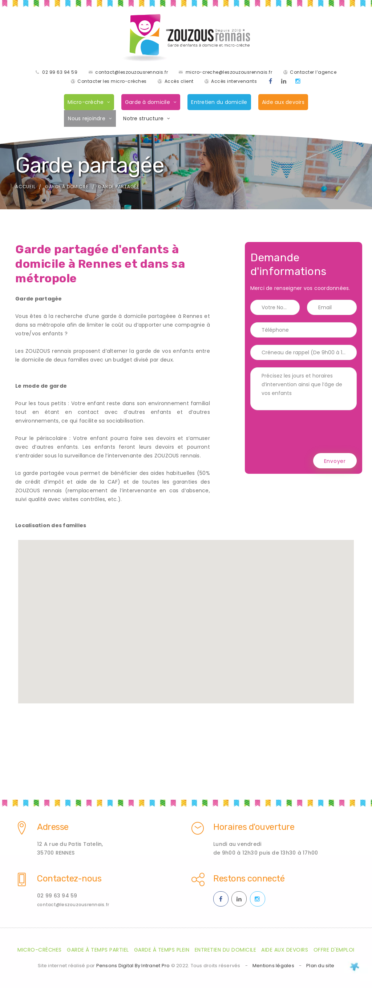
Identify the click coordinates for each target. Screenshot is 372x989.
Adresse (53, 828)
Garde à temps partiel (98, 950)
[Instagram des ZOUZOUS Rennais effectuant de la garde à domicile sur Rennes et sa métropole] (298, 81)
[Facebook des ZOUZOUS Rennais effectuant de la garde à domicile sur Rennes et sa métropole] (270, 81)
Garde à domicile (147, 102)
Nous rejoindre (86, 118)
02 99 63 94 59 (59, 72)
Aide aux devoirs (283, 102)
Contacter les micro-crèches (112, 81)
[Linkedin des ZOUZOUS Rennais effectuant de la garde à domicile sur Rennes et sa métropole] (284, 81)
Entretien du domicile (219, 102)
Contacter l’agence (313, 72)
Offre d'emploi (334, 950)
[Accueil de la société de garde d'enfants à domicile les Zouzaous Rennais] (186, 38)
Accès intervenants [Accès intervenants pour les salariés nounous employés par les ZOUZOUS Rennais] (234, 81)
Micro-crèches (39, 950)
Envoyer (335, 461)
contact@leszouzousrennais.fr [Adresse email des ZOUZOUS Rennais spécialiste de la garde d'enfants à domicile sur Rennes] (73, 905)
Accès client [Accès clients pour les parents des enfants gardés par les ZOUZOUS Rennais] (179, 81)
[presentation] (305, 432)
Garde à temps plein (162, 950)
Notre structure (143, 118)
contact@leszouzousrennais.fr (131, 72)
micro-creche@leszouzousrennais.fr (229, 72)
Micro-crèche (86, 102)
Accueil (25, 187)
